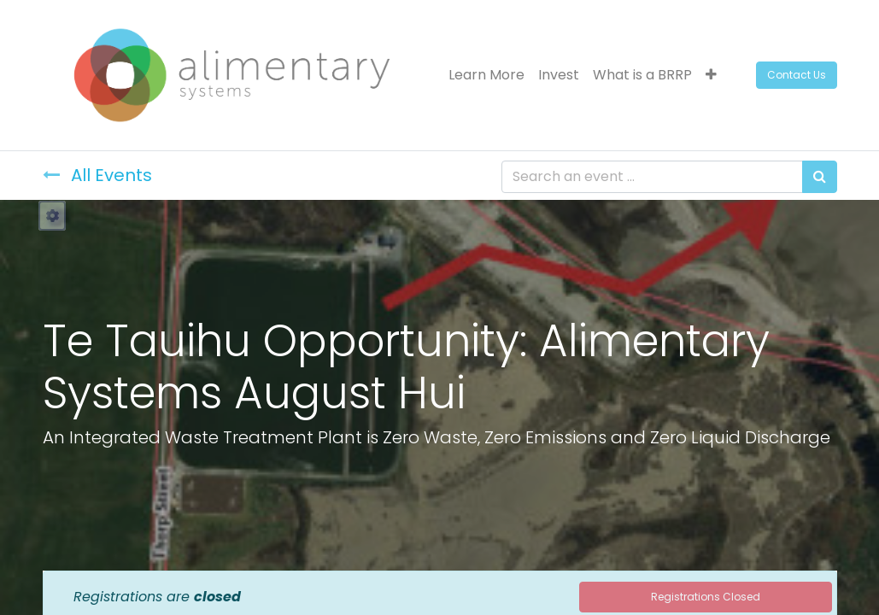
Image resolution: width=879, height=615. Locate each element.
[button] (711, 75)
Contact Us (796, 74)
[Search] (819, 177)
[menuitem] (486, 75)
